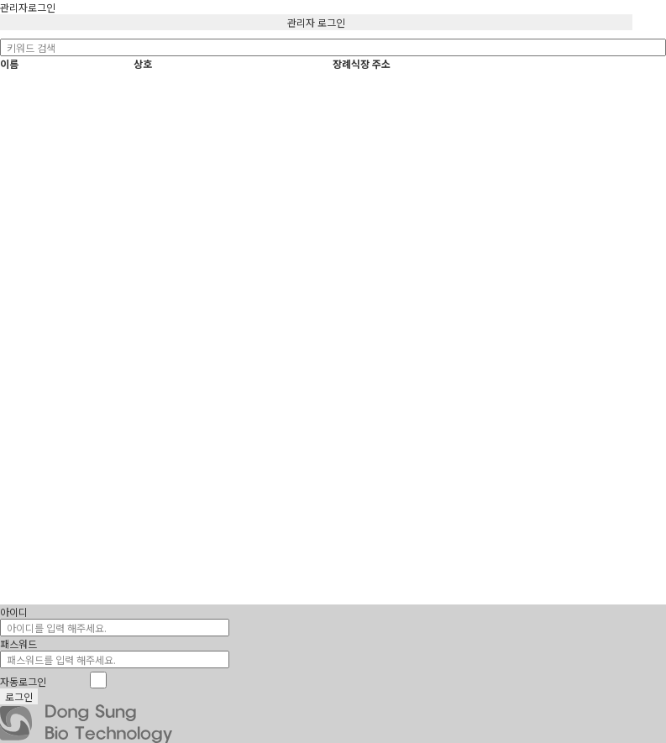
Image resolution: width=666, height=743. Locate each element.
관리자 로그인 (316, 22)
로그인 (19, 696)
